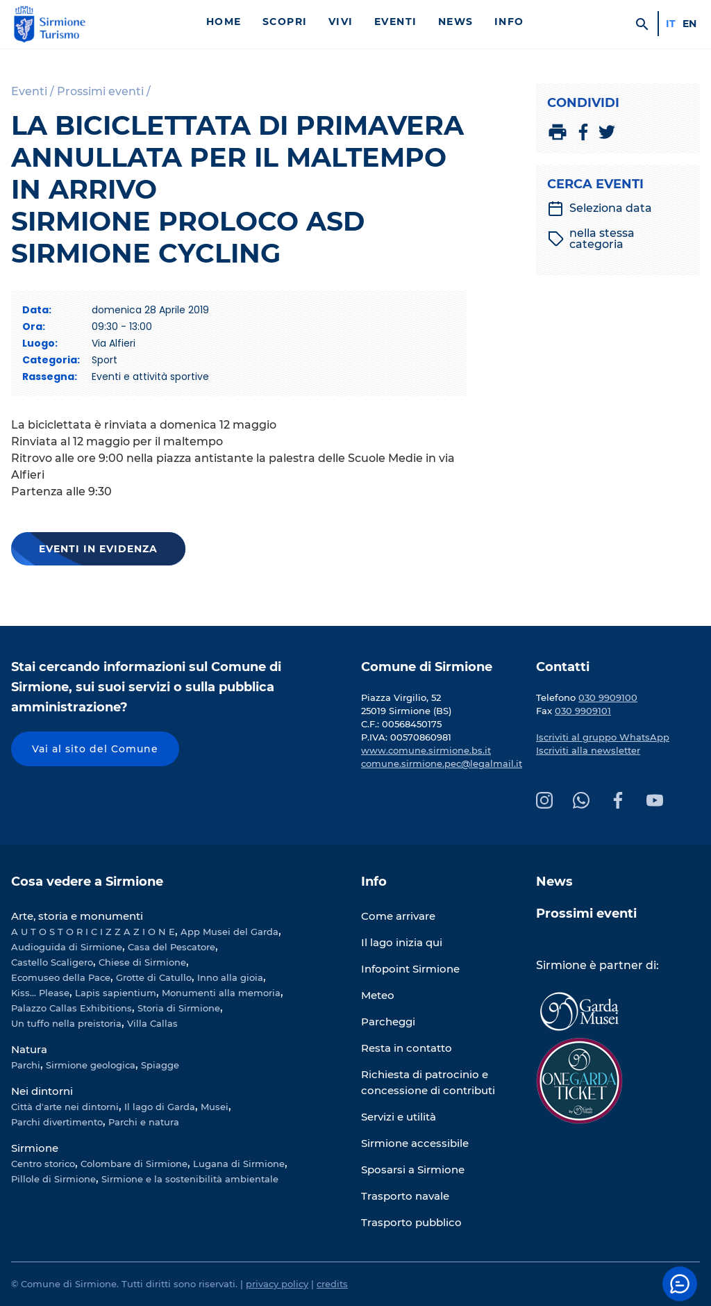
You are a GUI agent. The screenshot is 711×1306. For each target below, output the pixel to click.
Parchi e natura (143, 1121)
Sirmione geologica (90, 1065)
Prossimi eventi (586, 913)
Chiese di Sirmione (142, 962)
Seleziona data (599, 208)
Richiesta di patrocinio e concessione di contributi (428, 1082)
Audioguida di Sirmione (66, 946)
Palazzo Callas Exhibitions (71, 1008)
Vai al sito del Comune (95, 749)
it (671, 23)
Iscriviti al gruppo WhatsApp (602, 737)
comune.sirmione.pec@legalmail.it (441, 763)
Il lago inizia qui (401, 942)
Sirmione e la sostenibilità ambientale (189, 1178)
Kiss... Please (40, 992)
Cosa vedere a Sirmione (87, 881)
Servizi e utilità (398, 1116)
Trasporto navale (405, 1195)
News (456, 21)
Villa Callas (152, 1023)
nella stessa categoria (591, 239)
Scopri (285, 21)
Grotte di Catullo (154, 977)
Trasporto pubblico (411, 1222)
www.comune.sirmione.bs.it (426, 750)
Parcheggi (388, 1021)
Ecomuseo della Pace (60, 977)
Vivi (340, 21)
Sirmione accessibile (415, 1143)
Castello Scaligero (52, 962)
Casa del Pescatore (171, 946)
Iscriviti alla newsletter (588, 750)
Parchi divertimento (57, 1121)
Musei (214, 1106)
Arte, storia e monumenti (77, 916)
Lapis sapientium (115, 992)
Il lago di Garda (159, 1106)
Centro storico (43, 1163)
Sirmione (34, 1148)
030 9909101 (583, 710)
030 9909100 (607, 697)
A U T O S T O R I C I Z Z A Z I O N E (93, 931)
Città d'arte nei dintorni (65, 1106)
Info (509, 21)
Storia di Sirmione (178, 1008)
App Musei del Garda (229, 931)
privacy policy (277, 1283)
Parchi (25, 1065)
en (689, 23)
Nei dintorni (42, 1091)
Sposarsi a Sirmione (413, 1169)
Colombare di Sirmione (134, 1163)
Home (224, 21)
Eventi (395, 21)
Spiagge (160, 1065)
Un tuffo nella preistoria (66, 1023)
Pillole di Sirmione (53, 1178)
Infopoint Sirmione (410, 968)
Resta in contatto (406, 1048)
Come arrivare (398, 916)
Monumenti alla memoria (221, 992)
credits (332, 1283)
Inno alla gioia (230, 977)
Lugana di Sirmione (239, 1163)
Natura (29, 1049)
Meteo (377, 995)
